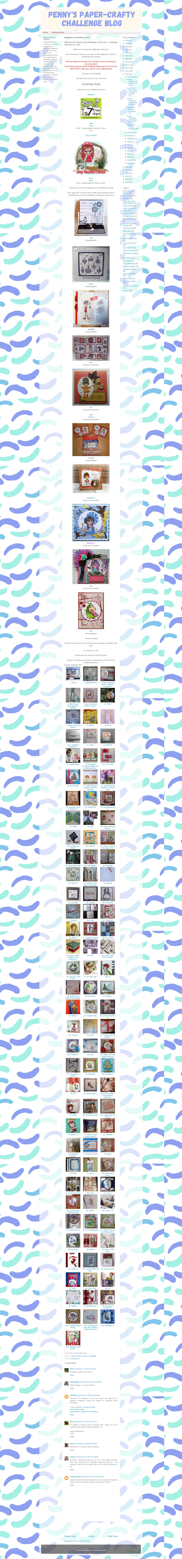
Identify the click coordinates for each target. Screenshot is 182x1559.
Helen (91, 284)
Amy (91, 586)
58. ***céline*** (73, 1055)
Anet (91, 631)
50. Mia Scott (90, 996)
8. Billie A (90, 725)
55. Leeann (73, 1035)
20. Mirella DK (90, 807)
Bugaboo (91, 94)
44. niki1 (90, 955)
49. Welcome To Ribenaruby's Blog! (73, 997)
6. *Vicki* (108, 704)
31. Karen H (73, 883)
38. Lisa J (90, 920)
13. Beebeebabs (73, 764)
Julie (91, 362)
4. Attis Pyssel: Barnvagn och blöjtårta (73, 706)
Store (91, 123)
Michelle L (91, 543)
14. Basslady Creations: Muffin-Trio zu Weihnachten (90, 766)
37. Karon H (73, 920)
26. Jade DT (90, 846)
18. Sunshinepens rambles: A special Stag (108, 787)
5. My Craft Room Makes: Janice (90, 705)
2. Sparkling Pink (90, 683)
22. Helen (73, 826)
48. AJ (108, 977)
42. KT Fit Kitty (108, 938)
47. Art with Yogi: (90, 977)
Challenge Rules (58, 32)
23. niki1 (90, 826)
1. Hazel (73, 683)
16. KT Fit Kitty (73, 786)
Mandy (91, 417)
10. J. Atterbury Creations (73, 746)
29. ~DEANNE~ (90, 865)
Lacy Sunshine (91, 135)
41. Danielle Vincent (90, 938)
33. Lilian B (107, 883)
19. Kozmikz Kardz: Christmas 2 (73, 808)
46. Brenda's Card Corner (73, 978)
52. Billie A (73, 1016)
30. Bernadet (107, 865)
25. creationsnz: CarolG (73, 847)
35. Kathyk (90, 903)
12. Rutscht (107, 745)
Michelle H (91, 498)
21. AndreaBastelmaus (108, 808)
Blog (91, 181)
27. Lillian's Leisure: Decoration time (107, 847)
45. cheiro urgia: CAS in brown (107, 956)
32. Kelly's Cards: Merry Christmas (90, 884)
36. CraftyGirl (107, 903)
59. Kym (90, 1055)
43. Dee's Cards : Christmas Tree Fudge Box (73, 957)
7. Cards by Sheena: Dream (73, 726)
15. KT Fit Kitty (108, 764)
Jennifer (91, 329)
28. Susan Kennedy (73, 865)
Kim (91, 407)
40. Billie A (73, 938)
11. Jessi (90, 745)
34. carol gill (73, 903)
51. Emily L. (108, 996)
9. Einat (107, 725)
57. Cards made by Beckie (107, 1036)
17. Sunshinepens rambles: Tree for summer (90, 787)
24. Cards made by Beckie (107, 827)
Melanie (91, 458)
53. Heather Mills (90, 1016)
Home (45, 32)
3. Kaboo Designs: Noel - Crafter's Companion (107, 684)
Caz (91, 238)
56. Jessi (90, 1035)
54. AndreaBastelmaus (108, 1017)
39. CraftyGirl (107, 920)
